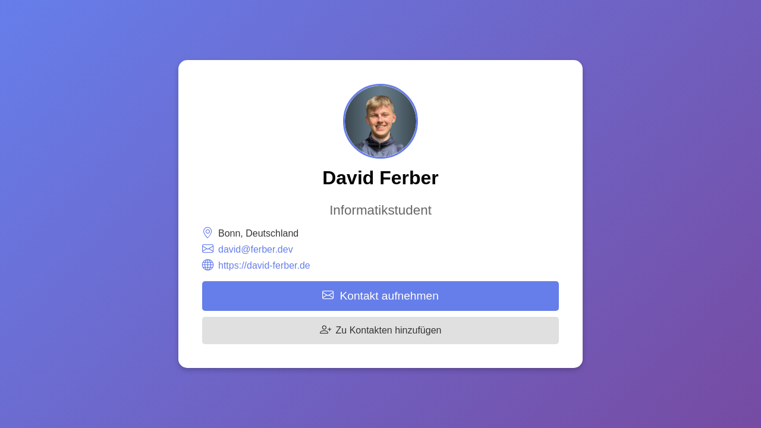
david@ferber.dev (255, 249)
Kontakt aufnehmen (380, 295)
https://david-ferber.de (264, 265)
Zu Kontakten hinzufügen (381, 330)
